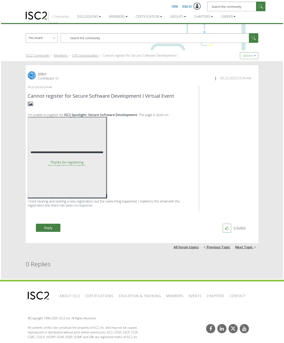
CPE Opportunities (85, 55)
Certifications (99, 296)
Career (227, 16)
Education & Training (140, 296)
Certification (147, 16)
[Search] (236, 6)
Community (61, 16)
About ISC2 (70, 296)
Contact (238, 296)
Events (195, 296)
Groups (176, 16)
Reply (48, 228)
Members (117, 16)
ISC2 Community (37, 55)
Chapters (202, 16)
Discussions (87, 16)
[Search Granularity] (42, 38)
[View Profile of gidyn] (42, 73)
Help (175, 6)
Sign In (187, 6)
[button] (215, 78)
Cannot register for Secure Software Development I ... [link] (141, 55)
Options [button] (248, 56)
